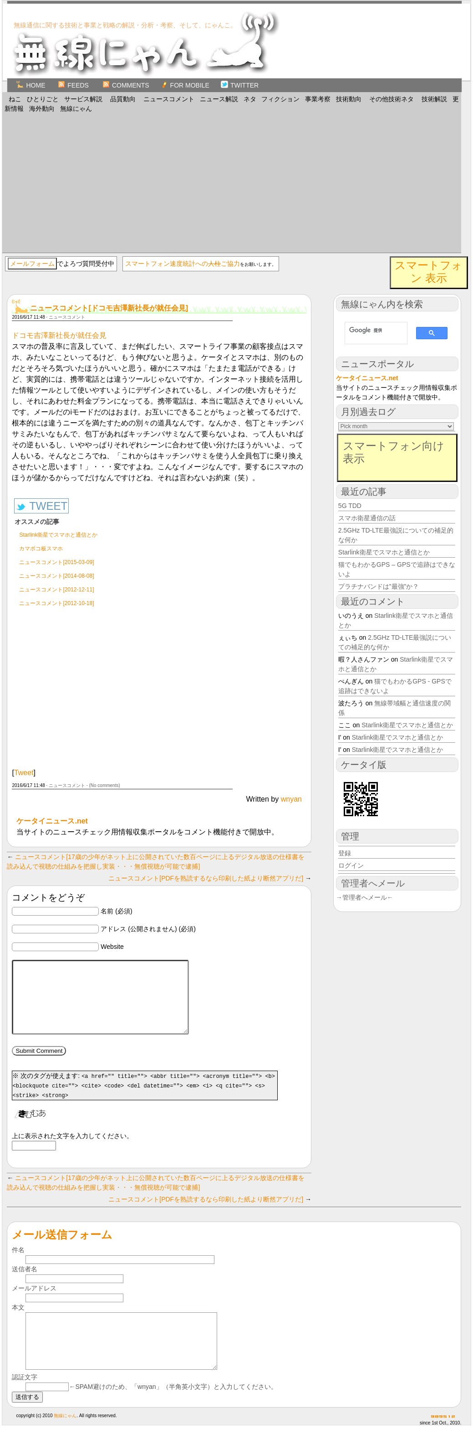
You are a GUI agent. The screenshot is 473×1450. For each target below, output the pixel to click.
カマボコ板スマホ (41, 548)
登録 (344, 853)
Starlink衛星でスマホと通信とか (58, 535)
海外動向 (42, 108)
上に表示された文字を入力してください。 (72, 1149)
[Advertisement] (232, 182)
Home (30, 85)
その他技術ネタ (391, 99)
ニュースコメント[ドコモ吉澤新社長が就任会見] (109, 308)
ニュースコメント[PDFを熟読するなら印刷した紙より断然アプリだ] (205, 878)
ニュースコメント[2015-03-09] (56, 562)
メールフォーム (32, 263)
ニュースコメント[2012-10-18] (56, 603)
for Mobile (185, 85)
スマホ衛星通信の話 (367, 518)
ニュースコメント (168, 99)
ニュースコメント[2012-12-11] (56, 589)
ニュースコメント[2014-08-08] (56, 576)
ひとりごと (43, 99)
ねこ (15, 99)
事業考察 (318, 99)
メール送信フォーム (62, 1248)
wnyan (291, 799)
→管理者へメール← (364, 897)
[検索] (371, 330)
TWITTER (240, 85)
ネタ (250, 99)
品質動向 (123, 99)
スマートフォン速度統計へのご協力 (182, 263)
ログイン (351, 865)
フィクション (280, 99)
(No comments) (104, 785)
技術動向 (348, 99)
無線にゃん (76, 108)
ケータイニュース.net (51, 821)
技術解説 (434, 99)
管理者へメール (373, 883)
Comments (125, 85)
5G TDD (349, 505)
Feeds (73, 85)
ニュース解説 (219, 99)
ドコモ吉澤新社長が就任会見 (59, 335)
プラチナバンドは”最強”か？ (378, 586)
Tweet (24, 773)
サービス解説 (83, 99)
